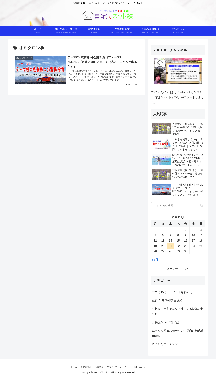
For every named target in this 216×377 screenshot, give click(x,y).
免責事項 (99, 367)
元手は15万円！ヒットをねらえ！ (173, 292)
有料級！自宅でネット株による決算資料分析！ (178, 311)
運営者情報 (85, 367)
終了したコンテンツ (165, 344)
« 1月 (154, 259)
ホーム (73, 367)
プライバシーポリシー (118, 367)
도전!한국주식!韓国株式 (167, 300)
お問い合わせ (139, 367)
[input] (178, 205)
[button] (201, 205)
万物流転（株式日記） (166, 322)
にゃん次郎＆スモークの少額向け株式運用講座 (178, 333)
